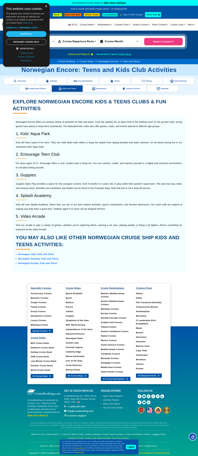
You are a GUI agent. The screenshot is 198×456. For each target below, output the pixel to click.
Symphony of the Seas (77, 320)
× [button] (46, 6)
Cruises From (122, 24)
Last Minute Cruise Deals (43, 361)
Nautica (69, 302)
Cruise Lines (177, 24)
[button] (26, 27)
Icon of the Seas (74, 361)
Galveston (141, 337)
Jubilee (69, 311)
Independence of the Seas (79, 329)
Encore (69, 307)
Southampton (143, 311)
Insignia (70, 316)
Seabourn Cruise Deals (42, 347)
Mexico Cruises (109, 340)
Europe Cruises (109, 313)
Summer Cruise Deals (42, 365)
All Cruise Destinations (116, 378)
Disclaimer (138, 446)
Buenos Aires (143, 346)
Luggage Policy (159, 434)
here (63, 450)
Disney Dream (73, 370)
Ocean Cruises (140, 24)
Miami (139, 328)
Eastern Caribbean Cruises (115, 331)
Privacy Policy (162, 453)
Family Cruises (38, 307)
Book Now (152, 14)
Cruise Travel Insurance (113, 434)
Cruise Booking (66, 61)
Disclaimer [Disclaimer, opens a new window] (26, 60)
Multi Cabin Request (113, 396)
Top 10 (57, 15)
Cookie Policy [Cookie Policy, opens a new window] (26, 53)
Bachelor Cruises (39, 298)
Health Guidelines (93, 434)
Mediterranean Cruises (112, 349)
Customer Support (75, 416)
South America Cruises (113, 345)
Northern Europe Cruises (114, 318)
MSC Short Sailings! (115, 3)
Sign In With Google (132, 14)
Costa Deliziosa (74, 365)
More (190, 24)
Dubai (139, 298)
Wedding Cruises (39, 325)
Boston (139, 332)
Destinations (103, 24)
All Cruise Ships (77, 375)
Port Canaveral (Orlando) (149, 302)
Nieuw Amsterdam (75, 356)
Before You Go (38, 434)
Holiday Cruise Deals (41, 352)
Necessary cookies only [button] (26, 42)
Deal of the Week (72, 15)
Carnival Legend (74, 347)
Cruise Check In (53, 434)
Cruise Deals (86, 24)
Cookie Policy (79, 452)
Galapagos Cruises (110, 363)
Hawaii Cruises (108, 336)
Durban (140, 368)
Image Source (151, 446)
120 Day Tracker (111, 400)
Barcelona (141, 316)
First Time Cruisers (120, 438)
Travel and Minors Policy (73, 434)
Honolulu (140, 341)
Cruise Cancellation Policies (138, 434)
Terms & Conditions (143, 453)
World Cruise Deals (40, 370)
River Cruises (159, 24)
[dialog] (26, 35)
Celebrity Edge (73, 352)
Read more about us (37, 415)
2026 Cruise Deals (40, 356)
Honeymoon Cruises (41, 316)
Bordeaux (141, 359)
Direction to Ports (76, 438)
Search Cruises (163, 41)
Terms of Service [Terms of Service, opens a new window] (26, 56)
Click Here (125, 54)
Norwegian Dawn (74, 338)
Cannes (140, 364)
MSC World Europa (75, 325)
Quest (69, 298)
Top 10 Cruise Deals (113, 407)
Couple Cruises (38, 302)
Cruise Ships (87, 61)
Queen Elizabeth (74, 293)
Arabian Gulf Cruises (111, 322)
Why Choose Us (57, 446)
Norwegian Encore (108, 61)
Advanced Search (80, 54)
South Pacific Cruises (112, 372)
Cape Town (141, 350)
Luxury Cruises (38, 320)
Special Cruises (41, 330)
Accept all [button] (26, 34)
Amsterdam (142, 355)
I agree (130, 447)
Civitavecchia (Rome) (147, 307)
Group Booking (110, 15)
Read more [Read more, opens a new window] (28, 23)
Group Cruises (38, 311)
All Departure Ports (149, 375)
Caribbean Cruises (110, 354)
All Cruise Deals (42, 376)
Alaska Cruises (108, 327)
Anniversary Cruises (41, 293)
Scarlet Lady (72, 343)
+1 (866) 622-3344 (74, 406)
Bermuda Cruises (110, 358)
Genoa (139, 293)
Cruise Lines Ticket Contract (98, 438)
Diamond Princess (75, 334)
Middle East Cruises (111, 367)
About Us (44, 446)
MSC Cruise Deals (40, 343)
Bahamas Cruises (110, 309)
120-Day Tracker (92, 15)
